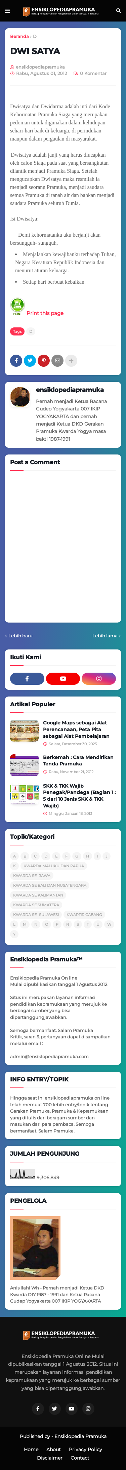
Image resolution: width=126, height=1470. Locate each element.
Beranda (19, 36)
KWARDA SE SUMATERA (36, 905)
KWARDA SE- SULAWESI (36, 914)
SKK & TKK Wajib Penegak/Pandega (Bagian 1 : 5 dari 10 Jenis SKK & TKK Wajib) (79, 796)
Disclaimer (49, 1458)
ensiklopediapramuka (70, 390)
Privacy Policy (85, 1449)
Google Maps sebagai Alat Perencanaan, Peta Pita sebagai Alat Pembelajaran (76, 729)
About (53, 1449)
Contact (80, 1458)
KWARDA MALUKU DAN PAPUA (54, 866)
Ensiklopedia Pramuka (80, 1436)
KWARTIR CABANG (84, 914)
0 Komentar (93, 73)
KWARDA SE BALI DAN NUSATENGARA (49, 885)
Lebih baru (20, 635)
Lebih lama (105, 635)
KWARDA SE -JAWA (31, 875)
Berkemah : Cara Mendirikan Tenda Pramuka (78, 760)
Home (31, 1449)
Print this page (37, 313)
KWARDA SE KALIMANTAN (38, 895)
